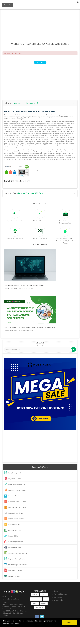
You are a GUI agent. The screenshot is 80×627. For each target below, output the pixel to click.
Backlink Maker (13, 536)
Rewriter (35, 603)
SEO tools (34, 594)
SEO (46, 599)
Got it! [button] (70, 622)
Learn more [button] (14, 624)
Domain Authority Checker (17, 502)
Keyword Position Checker (17, 490)
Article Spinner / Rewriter (16, 484)
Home (56, 591)
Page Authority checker (16, 519)
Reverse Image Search (15, 513)
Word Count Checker (15, 570)
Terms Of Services (60, 594)
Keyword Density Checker (17, 559)
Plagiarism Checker (14, 479)
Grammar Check (13, 496)
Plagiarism (44, 594)
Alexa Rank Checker (15, 530)
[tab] (40, 103)
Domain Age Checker (15, 542)
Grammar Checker (36, 599)
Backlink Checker (14, 524)
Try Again (40, 62)
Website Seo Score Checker (17, 553)
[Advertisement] (40, 26)
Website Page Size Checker (17, 565)
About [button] (21, 103)
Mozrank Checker (14, 576)
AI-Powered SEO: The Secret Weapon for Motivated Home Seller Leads (30, 327)
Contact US (58, 597)
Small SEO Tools (39, 607)
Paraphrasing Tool (14, 473)
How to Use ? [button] (24, 193)
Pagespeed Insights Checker (17, 507)
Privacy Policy (58, 600)
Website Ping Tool (14, 547)
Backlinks (43, 603)
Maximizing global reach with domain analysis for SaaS (24, 285)
